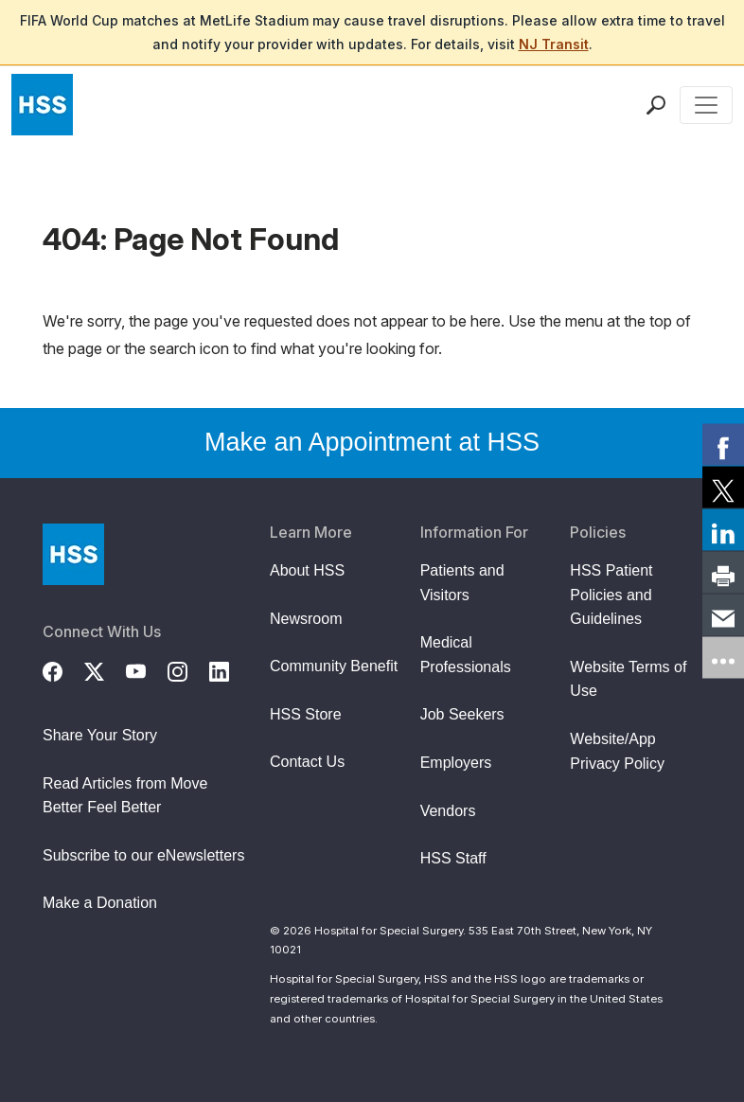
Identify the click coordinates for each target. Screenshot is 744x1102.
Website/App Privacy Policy (617, 751)
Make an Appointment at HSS (372, 442)
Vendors (448, 811)
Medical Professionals (465, 654)
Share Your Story (100, 735)
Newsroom (306, 619)
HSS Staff (453, 858)
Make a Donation (100, 903)
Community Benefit (334, 666)
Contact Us (307, 762)
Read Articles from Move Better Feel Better (125, 795)
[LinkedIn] (230, 669)
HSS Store (306, 714)
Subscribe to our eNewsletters (143, 855)
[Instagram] (188, 669)
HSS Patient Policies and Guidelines (611, 594)
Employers (456, 763)
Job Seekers (462, 714)
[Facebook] (63, 669)
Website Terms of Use (628, 679)
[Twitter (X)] (105, 669)
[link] (723, 445)
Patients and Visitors (462, 582)
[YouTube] (147, 669)
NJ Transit (554, 44)
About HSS (307, 570)
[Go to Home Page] (73, 554)
